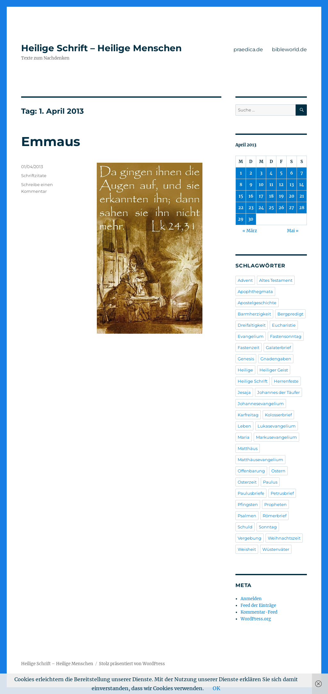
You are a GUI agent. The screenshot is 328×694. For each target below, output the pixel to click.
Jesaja (244, 392)
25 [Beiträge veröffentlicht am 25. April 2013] (271, 207)
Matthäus (248, 448)
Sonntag (268, 526)
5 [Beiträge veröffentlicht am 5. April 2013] (281, 173)
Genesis (246, 358)
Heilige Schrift (252, 381)
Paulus (270, 482)
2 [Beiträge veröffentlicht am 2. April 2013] (251, 173)
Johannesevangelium (261, 403)
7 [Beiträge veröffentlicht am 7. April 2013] (301, 173)
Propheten (275, 504)
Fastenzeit (248, 347)
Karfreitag (248, 414)
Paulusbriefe (251, 493)
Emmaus (50, 141)
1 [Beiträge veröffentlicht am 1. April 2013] (241, 173)
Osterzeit (247, 482)
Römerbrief (274, 515)
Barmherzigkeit (254, 313)
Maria (244, 437)
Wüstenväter (275, 549)
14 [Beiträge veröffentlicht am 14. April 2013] (301, 184)
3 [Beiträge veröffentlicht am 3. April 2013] (261, 173)
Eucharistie (284, 325)
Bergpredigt (290, 313)
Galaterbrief (278, 347)
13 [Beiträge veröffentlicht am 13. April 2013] (292, 184)
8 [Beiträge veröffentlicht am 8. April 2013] (241, 184)
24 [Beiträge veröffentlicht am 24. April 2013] (261, 207)
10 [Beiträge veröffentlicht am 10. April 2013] (261, 184)
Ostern (278, 470)
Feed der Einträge (258, 605)
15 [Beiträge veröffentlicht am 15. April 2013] (241, 196)
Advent (245, 280)
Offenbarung (251, 470)
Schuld (245, 526)
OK (216, 688)
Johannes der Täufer (278, 392)
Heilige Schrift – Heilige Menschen (101, 48)
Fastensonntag (285, 336)
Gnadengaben (275, 358)
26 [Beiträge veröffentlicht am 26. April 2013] (281, 207)
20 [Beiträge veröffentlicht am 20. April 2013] (291, 196)
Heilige (245, 369)
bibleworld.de (289, 49)
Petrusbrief (282, 493)
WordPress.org (256, 619)
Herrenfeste (286, 381)
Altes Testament (275, 280)
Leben (244, 426)
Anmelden (251, 598)
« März (249, 230)
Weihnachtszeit (284, 538)
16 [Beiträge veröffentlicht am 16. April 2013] (251, 196)
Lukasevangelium (277, 426)
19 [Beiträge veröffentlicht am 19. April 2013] (281, 196)
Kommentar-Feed (259, 612)
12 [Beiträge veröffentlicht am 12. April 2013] (281, 184)
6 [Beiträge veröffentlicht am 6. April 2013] (291, 173)
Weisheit (247, 549)
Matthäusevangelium (260, 459)
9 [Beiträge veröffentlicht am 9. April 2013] (251, 184)
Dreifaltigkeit (252, 325)
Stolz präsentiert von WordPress (132, 663)
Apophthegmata (255, 291)
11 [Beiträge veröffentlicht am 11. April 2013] (271, 184)
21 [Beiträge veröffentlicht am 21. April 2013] (301, 196)
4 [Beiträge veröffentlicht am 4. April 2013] (271, 173)
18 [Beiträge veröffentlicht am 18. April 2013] (271, 196)
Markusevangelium (276, 437)
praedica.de (248, 49)
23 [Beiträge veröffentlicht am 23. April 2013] (251, 207)
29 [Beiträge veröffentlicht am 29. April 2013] (240, 219)
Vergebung (249, 538)
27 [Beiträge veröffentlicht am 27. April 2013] (291, 207)
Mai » (293, 230)
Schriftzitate (33, 175)
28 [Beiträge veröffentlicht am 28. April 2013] (301, 207)
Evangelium (251, 336)
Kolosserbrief (278, 414)
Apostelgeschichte (257, 302)
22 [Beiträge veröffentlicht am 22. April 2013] (240, 207)
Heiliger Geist (273, 369)
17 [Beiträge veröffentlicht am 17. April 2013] (261, 196)
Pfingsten (248, 504)
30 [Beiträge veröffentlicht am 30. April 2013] (250, 219)
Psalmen (247, 515)
